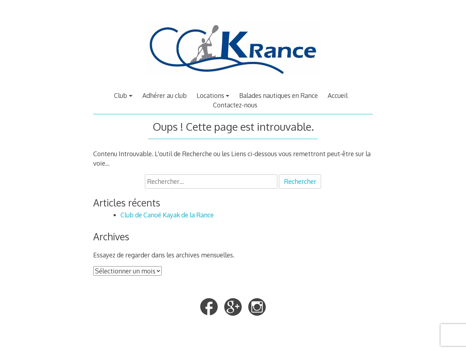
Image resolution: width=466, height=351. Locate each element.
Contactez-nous (235, 105)
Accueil (338, 95)
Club (120, 95)
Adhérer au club (164, 95)
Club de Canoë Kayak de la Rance (167, 215)
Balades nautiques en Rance (278, 95)
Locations (210, 95)
